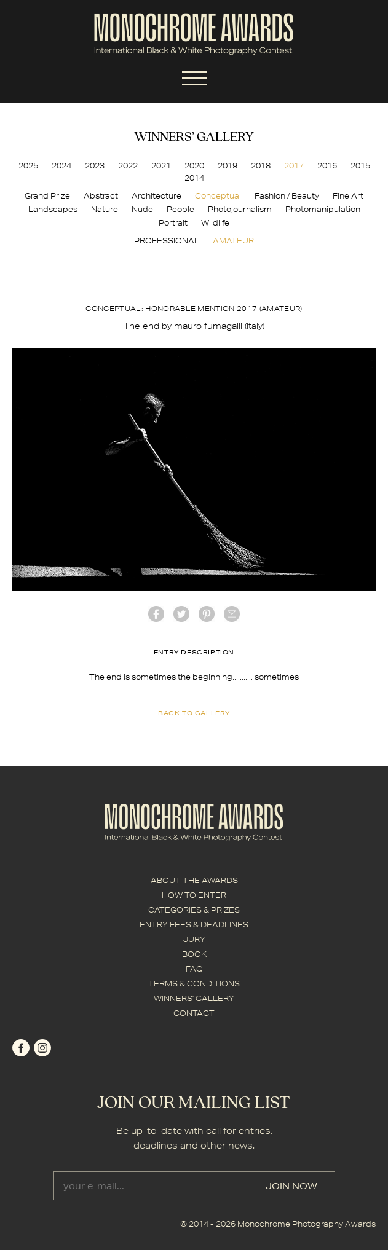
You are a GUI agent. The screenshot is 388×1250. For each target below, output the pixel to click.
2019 (227, 165)
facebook (156, 614)
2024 (61, 165)
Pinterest (207, 614)
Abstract (101, 196)
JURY (194, 939)
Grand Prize (47, 196)
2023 (95, 165)
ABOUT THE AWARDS (194, 880)
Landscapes (52, 209)
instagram (42, 1047)
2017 (294, 165)
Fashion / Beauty (287, 196)
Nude (142, 209)
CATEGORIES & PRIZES (194, 910)
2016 (327, 165)
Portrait (173, 223)
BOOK (194, 954)
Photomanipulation (322, 209)
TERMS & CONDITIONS (194, 983)
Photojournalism (240, 209)
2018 (261, 165)
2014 (194, 178)
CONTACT (194, 1013)
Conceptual (218, 196)
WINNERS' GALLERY (194, 998)
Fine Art (348, 196)
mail (232, 614)
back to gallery (194, 713)
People (180, 209)
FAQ (194, 969)
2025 (28, 165)
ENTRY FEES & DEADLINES (194, 924)
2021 (161, 165)
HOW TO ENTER (194, 895)
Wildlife (215, 223)
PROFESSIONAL (166, 240)
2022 (128, 165)
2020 (194, 165)
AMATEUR (233, 240)
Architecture (156, 196)
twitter (181, 614)
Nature (104, 209)
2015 (360, 165)
